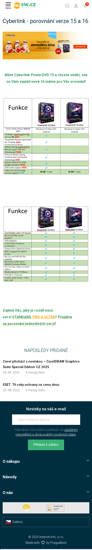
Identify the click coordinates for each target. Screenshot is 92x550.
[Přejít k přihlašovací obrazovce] (76, 5)
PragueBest (58, 542)
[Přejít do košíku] (84, 5)
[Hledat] (67, 5)
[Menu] (8, 5)
